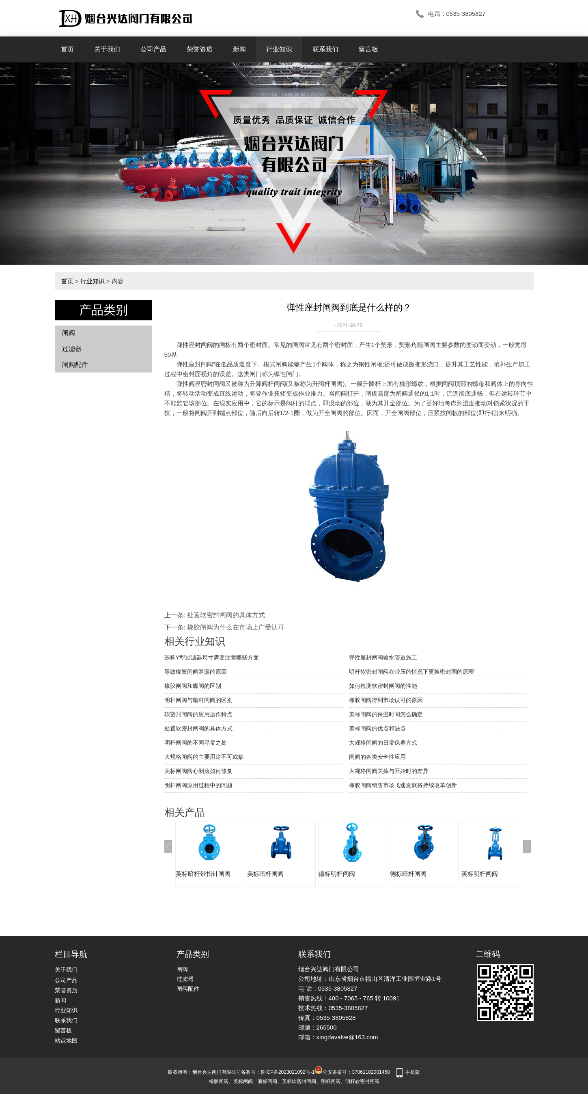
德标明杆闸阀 (337, 873)
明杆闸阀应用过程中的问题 (198, 785)
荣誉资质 (200, 49)
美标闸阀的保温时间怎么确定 (386, 714)
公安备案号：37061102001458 (352, 1072)
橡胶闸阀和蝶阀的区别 (192, 686)
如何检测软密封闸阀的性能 (383, 686)
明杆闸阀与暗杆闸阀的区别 (198, 700)
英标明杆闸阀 (479, 873)
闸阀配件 (75, 364)
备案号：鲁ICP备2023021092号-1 (277, 1072)
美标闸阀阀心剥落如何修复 (198, 771)
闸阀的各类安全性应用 (377, 757)
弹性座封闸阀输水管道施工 (383, 657)
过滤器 (72, 348)
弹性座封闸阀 (195, 344)
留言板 (368, 49)
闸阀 (68, 333)
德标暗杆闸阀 (408, 873)
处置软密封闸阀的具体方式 (226, 615)
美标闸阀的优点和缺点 (377, 728)
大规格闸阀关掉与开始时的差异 (389, 771)
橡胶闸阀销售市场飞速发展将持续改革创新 (403, 785)
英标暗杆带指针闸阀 (203, 873)
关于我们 (107, 49)
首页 (67, 49)
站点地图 (66, 1040)
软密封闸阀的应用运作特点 (198, 714)
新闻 (239, 49)
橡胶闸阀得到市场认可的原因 (386, 700)
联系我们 (325, 49)
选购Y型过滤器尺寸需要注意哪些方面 (211, 657)
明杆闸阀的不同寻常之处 (195, 742)
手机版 (412, 1072)
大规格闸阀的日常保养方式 (383, 742)
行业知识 (279, 49)
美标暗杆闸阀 (265, 873)
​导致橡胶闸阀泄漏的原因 (195, 671)
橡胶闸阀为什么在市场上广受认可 (235, 627)
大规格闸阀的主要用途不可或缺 (204, 757)
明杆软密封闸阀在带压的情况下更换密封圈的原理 (411, 671)
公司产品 (153, 49)
